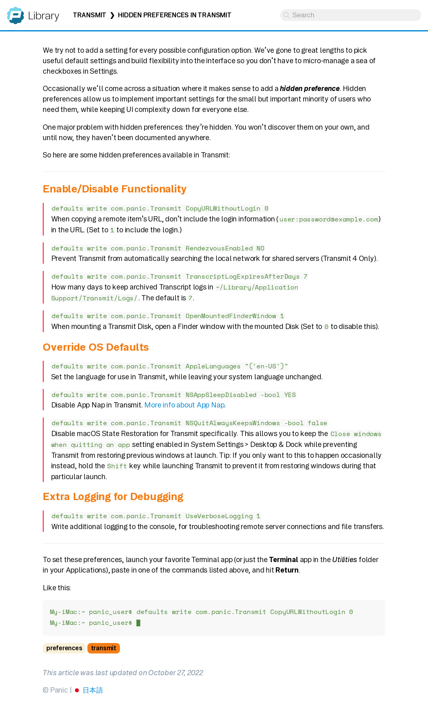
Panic (15, 12)
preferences (64, 648)
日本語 (93, 691)
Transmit (89, 15)
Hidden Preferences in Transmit (175, 15)
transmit (103, 648)
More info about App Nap (184, 405)
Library (43, 15)
